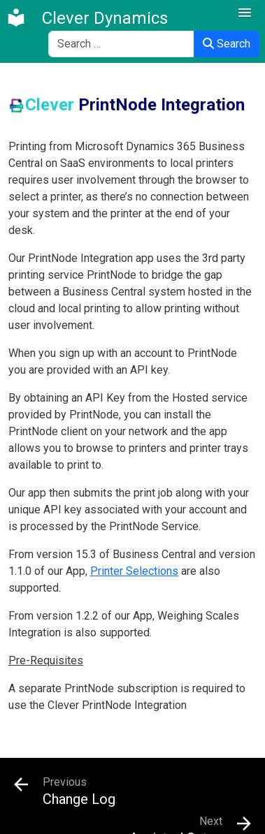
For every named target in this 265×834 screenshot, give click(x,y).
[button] (244, 13)
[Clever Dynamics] (87, 18)
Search (226, 43)
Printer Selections (134, 571)
